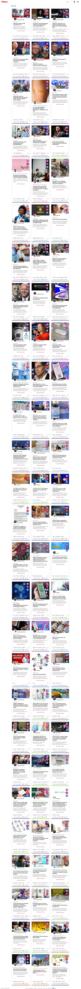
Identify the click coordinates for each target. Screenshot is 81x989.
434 (60, 201)
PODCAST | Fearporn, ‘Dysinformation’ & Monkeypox (40, 64)
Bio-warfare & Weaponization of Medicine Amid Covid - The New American (20, 669)
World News (57, 800)
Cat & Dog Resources (62, 967)
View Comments (21, 30)
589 (60, 76)
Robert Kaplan (20, 522)
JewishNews (39, 833)
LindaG (38, 798)
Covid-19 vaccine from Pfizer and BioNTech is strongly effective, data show (20, 836)
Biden (17, 35)
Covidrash (15, 499)
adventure (35, 981)
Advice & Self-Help (36, 184)
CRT (59, 198)
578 (21, 358)
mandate (34, 198)
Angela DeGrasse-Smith (22, 899)
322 (60, 617)
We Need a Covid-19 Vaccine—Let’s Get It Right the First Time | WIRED (40, 905)
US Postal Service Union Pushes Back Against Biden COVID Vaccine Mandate (59, 307)
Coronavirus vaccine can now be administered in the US (40, 772)
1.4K (60, 538)
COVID (22, 35)
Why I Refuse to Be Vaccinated (59, 219)
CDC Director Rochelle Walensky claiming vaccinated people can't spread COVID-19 (40, 25)
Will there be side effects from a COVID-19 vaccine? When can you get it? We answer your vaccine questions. (40, 804)
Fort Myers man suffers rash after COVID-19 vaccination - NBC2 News (20, 490)
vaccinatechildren (60, 277)
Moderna (42, 536)
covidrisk (37, 277)
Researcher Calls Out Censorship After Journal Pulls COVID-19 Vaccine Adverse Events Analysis (20, 98)
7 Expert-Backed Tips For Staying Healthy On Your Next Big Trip (40, 971)
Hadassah (42, 849)
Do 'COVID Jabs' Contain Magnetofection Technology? (20, 416)
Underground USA (20, 19)
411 (21, 76)
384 (21, 122)
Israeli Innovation (24, 870)
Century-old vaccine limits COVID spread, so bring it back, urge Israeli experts (59, 837)
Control (44, 74)
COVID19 (36, 35)
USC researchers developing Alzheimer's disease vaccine (20, 969)
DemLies (14, 536)
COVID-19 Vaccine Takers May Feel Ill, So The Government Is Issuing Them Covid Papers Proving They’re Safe (20, 804)
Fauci (26, 615)
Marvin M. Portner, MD (41, 699)
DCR (37, 553)
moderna (39, 468)
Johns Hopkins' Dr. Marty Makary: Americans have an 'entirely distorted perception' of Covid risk (40, 262)
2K (60, 751)
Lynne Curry (39, 103)
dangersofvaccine (56, 119)
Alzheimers (15, 981)
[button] (67, 2)
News (14, 22)
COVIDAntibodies (59, 434)
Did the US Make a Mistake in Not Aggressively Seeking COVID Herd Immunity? (20, 267)
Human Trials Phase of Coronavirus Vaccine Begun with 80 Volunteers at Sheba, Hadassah (40, 838)
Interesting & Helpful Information (44, 968)
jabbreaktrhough (19, 153)
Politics (34, 22)
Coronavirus (55, 499)
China (64, 35)
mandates (38, 119)
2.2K (60, 784)
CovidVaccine (63, 499)
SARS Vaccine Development (39, 674)
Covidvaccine (20, 499)
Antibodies (15, 238)
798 (60, 122)
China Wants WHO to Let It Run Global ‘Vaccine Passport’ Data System (20, 566)
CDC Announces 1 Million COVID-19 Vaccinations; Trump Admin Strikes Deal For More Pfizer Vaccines (60, 738)
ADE (14, 683)
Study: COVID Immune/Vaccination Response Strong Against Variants (20, 605)
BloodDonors (21, 74)
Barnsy (57, 553)
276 (60, 470)
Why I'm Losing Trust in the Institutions (58, 638)
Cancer (54, 948)
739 (41, 784)
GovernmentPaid (41, 716)
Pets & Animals (55, 967)
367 (21, 470)
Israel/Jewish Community (59, 834)
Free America (19, 92)
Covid (37, 138)
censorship (15, 119)
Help (46, 988)
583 (60, 38)
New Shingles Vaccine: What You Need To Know (40, 937)
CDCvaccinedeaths (36, 434)
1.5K (40, 502)
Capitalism (20, 814)
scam (14, 198)
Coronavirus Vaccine (39, 835)
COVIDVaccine (21, 277)
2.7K (21, 983)
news (65, 575)
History (40, 35)
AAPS (14, 395)
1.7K (21, 784)
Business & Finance (36, 105)
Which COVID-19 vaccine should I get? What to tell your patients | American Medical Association (40, 705)
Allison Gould (58, 484)
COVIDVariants (21, 615)
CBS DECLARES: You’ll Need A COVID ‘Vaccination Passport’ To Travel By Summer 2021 (40, 637)
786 (40, 155)
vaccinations (18, 198)
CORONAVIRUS (42, 702)
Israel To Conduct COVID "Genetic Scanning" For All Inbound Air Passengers (40, 141)
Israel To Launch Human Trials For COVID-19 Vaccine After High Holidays (40, 871)
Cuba (57, 948)
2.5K (60, 950)
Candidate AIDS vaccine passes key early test (59, 906)
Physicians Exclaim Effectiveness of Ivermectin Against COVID (59, 346)
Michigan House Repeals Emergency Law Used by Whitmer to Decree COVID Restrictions (19, 771)
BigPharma (15, 716)
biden (53, 683)
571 (21, 578)
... (28, 36)
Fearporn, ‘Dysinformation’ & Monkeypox (59, 60)
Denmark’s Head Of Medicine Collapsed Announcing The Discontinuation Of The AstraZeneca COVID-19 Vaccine (20, 457)
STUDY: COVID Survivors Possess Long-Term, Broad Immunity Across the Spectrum (20, 228)
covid (14, 153)
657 (21, 437)
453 (21, 38)
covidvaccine (20, 119)
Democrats (19, 536)
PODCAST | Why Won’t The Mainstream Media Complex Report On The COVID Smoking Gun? (59, 25)
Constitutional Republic (21, 380)
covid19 (54, 536)
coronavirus (35, 716)
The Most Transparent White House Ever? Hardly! (40, 345)
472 (21, 751)
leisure (41, 981)
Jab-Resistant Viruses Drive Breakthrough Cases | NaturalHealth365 (19, 143)
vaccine (41, 119)
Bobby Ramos (39, 899)
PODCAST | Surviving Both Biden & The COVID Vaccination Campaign (20, 60)
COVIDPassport (22, 575)
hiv (58, 915)
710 (21, 319)
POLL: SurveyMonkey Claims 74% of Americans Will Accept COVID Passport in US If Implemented (59, 705)
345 (60, 649)
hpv (17, 948)
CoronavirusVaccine (61, 882)
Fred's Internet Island (41, 453)
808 (21, 718)
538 (40, 38)
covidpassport (42, 153)
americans (15, 647)
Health (62, 781)
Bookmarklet (30, 988)
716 (40, 279)
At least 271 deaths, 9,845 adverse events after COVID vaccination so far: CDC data (59, 598)
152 (60, 817)
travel (56, 468)
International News (19, 453)
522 (21, 617)
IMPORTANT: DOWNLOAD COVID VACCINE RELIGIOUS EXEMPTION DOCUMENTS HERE (40, 221)
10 (27, 918)
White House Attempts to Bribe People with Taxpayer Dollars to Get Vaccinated (20, 307)
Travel (53, 453)
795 (40, 358)
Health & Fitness (55, 140)
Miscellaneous (55, 935)
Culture (25, 35)
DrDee (38, 966)
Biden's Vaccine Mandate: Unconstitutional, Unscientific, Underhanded (59, 143)
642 (40, 649)
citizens (19, 647)
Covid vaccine (61, 140)
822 (40, 397)
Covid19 (59, 499)
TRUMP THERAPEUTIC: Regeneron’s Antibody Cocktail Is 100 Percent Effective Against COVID (21, 705)
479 (21, 685)
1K (21, 538)
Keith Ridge (58, 732)
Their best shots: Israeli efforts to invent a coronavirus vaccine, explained (60, 872)
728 (21, 155)
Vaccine (24, 468)
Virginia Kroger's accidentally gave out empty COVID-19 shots (60, 521)
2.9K (60, 983)
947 (40, 122)
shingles (42, 948)
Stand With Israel (20, 867)
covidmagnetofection (21, 434)
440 (40, 578)
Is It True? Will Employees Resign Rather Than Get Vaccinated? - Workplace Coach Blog (40, 109)
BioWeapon (57, 35)
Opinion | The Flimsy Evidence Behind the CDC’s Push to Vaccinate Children (59, 260)
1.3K (21, 201)
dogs (53, 981)
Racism (59, 647)
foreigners (23, 647)
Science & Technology (17, 382)
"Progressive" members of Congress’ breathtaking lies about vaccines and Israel (19, 528)
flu (36, 468)
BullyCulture (42, 316)
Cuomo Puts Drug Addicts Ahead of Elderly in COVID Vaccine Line (19, 738)
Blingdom (58, 798)
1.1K (60, 155)
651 (60, 718)
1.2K (60, 279)
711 (40, 201)
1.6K (40, 437)
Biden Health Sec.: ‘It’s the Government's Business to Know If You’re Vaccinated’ (40, 385)
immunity (41, 277)
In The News (57, 735)
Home (27, 988)
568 (40, 685)
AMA (14, 35)
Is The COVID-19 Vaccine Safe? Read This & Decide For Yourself (60, 557)
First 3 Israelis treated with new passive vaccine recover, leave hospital (20, 873)
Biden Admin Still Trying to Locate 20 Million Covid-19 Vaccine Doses (58, 669)
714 (21, 502)
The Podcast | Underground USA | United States (40, 298)
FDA (60, 119)
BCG (53, 849)
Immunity (63, 153)
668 (21, 279)
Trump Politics (18, 414)
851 (21, 240)
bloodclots (20, 468)
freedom (56, 238)
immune (59, 981)
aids (53, 915)
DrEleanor (58, 965)
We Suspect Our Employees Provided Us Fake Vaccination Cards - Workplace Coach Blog (20, 176)
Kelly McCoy (39, 767)
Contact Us (50, 988)
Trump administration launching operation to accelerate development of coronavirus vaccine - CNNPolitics (20, 905)
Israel (23, 536)
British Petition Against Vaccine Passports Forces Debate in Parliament (40, 605)
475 (40, 817)
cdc (53, 277)
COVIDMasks (21, 316)
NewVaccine (38, 948)
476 (40, 76)
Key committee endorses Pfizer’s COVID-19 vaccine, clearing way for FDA (58, 771)
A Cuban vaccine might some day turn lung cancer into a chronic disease (59, 938)
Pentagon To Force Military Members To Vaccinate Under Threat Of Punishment (59, 182)
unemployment (39, 198)
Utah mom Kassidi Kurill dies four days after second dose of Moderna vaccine (40, 523)
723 (41, 751)
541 (40, 240)
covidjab (14, 434)
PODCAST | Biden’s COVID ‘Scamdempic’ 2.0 (19, 24)
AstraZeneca (15, 468)
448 (40, 470)
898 (60, 358)
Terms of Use (40, 988)
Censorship (37, 555)
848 (40, 718)
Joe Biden (57, 666)
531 (60, 319)
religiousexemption (36, 238)
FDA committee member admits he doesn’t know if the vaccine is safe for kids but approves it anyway (60, 96)
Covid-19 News (42, 770)
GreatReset (63, 198)
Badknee (38, 136)
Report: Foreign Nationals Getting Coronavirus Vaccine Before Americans (20, 637)
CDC (19, 35)
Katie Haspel (58, 933)
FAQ (44, 988)
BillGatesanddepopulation (37, 575)
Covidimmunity (58, 153)
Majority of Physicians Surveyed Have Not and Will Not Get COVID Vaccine (20, 385)
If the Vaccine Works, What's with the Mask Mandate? (20, 345)
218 (40, 851)
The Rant (58, 832)
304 (60, 685)
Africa (34, 74)
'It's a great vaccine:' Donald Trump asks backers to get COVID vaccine (59, 490)
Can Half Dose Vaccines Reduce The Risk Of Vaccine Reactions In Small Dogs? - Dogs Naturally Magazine (59, 970)
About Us (35, 988)
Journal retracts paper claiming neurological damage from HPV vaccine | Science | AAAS (20, 937)
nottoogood (58, 536)
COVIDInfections (42, 356)
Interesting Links (61, 935)
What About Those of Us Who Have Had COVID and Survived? (59, 385)
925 (40, 918)
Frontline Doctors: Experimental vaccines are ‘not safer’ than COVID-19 (40, 490)
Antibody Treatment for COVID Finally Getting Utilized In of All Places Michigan (59, 425)
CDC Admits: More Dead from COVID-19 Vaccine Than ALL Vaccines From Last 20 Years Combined (40, 417)
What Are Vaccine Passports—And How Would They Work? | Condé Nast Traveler (59, 456)
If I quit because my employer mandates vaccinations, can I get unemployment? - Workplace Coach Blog (40, 188)
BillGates (40, 74)
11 (46, 885)
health (63, 119)
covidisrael (38, 153)
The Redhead (59, 451)
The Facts (39, 19)
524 (40, 319)
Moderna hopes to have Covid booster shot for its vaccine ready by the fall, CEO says (40, 458)
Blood (17, 74)
